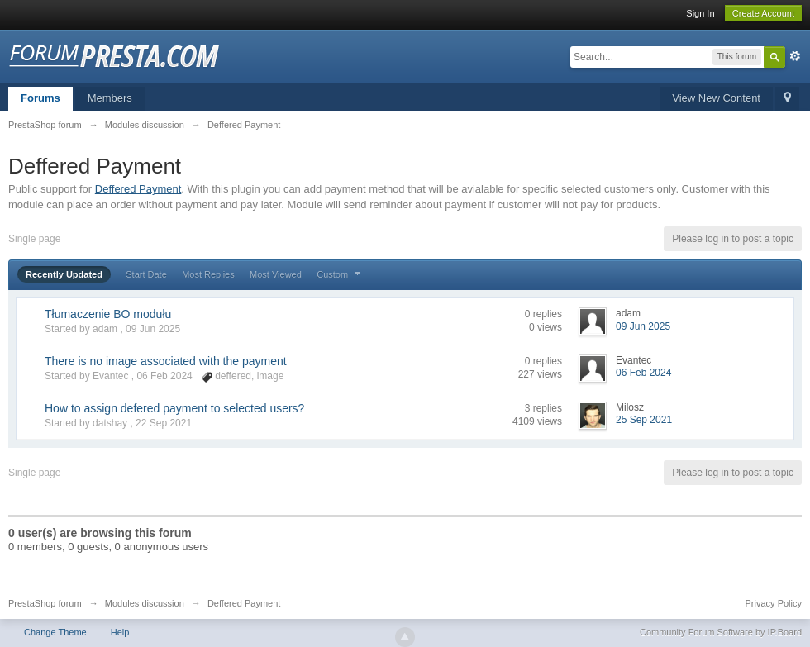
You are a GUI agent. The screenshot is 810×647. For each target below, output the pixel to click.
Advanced (795, 56)
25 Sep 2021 (644, 420)
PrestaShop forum (45, 603)
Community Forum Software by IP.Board (721, 632)
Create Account (763, 13)
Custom (340, 274)
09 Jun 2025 (643, 326)
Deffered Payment (138, 189)
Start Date (146, 274)
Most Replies (208, 274)
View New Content (716, 98)
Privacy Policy (774, 603)
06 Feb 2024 (643, 372)
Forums (40, 98)
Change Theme (55, 632)
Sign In (700, 13)
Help (120, 632)
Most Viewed (276, 274)
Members (110, 98)
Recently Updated (64, 274)
